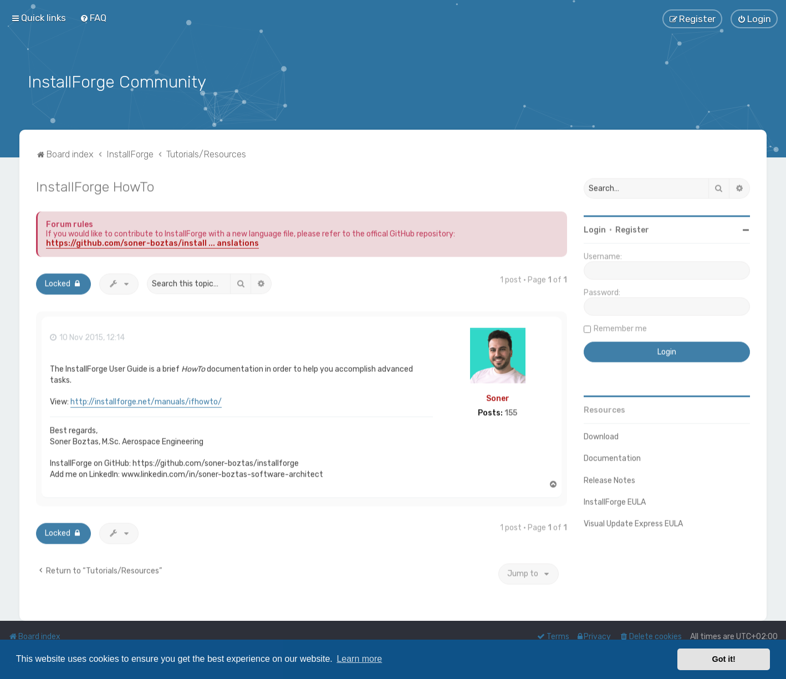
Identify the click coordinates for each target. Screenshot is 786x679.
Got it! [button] (724, 659)
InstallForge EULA (615, 499)
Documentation (612, 456)
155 (510, 411)
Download (601, 435)
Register (632, 228)
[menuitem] (93, 17)
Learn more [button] (359, 658)
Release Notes (609, 478)
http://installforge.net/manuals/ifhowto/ (146, 399)
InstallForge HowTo (95, 184)
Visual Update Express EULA (633, 521)
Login (595, 228)
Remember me (620, 326)
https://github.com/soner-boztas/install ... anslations (152, 241)
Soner (497, 396)
